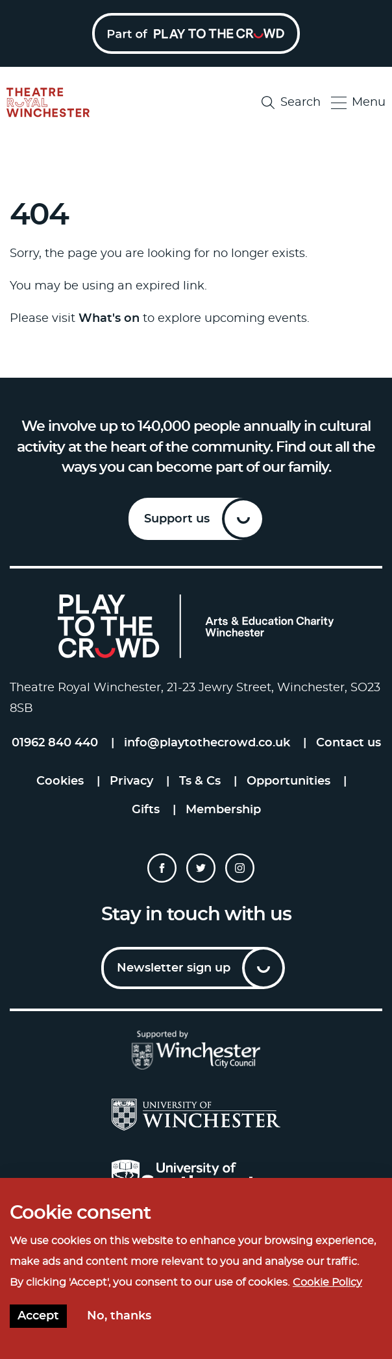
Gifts (146, 810)
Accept (38, 1316)
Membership (223, 810)
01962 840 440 (55, 743)
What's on (109, 318)
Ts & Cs (200, 781)
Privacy (131, 781)
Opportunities (288, 781)
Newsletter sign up (173, 968)
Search (291, 102)
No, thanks (119, 1316)
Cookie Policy (327, 1282)
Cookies (60, 781)
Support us (177, 519)
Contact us (348, 743)
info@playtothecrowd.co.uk (207, 743)
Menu (358, 103)
